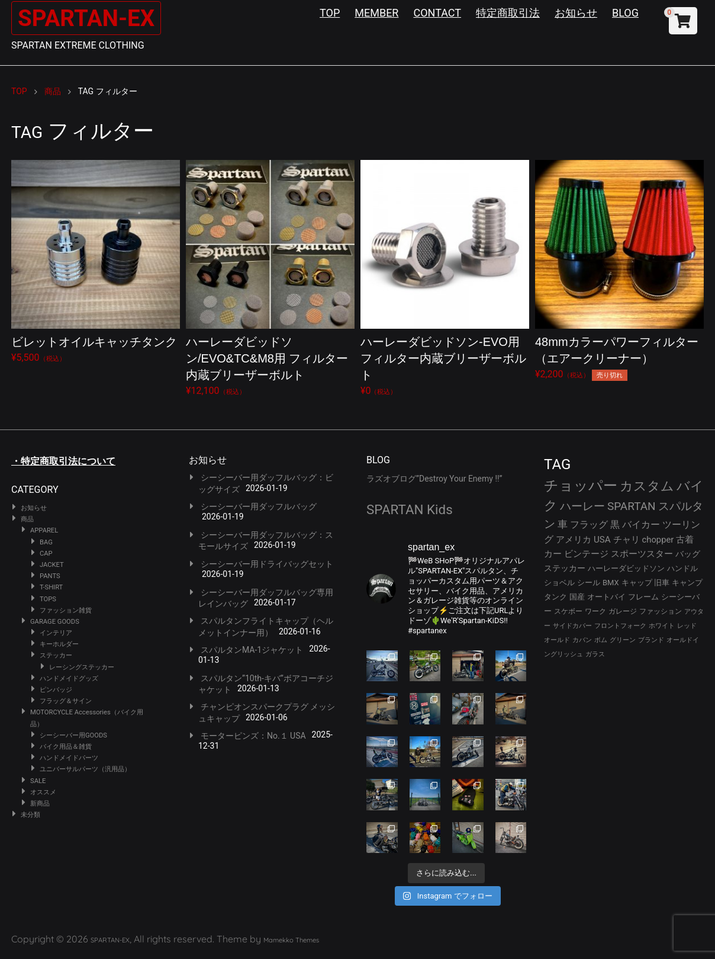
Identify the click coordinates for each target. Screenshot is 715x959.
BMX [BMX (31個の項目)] (611, 582)
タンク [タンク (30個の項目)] (555, 596)
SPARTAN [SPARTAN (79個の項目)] (631, 506)
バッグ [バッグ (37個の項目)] (687, 554)
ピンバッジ (56, 690)
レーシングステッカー (81, 667)
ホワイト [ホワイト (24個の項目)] (662, 626)
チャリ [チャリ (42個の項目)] (626, 539)
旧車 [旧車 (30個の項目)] (661, 582)
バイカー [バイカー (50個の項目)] (641, 524)
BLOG (625, 13)
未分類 (30, 815)
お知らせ (576, 13)
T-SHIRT (51, 587)
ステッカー (56, 655)
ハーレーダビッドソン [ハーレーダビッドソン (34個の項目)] (626, 568)
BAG (46, 542)
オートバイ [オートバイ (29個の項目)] (606, 596)
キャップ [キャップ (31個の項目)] (636, 582)
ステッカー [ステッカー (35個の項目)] (564, 568)
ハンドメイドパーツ (69, 758)
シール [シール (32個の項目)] (588, 582)
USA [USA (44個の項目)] (602, 539)
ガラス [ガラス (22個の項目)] (595, 654)
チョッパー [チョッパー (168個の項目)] (580, 485)
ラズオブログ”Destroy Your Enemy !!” (434, 478)
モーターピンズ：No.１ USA (253, 735)
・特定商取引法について (63, 461)
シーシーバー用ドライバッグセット (267, 564)
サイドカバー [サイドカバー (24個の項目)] (572, 626)
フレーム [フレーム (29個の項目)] (643, 596)
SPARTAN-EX (89, 18)
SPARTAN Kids (409, 509)
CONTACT (437, 13)
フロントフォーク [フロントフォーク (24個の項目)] (620, 626)
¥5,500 (95, 261)
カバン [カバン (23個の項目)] (582, 640)
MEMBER (376, 13)
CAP (46, 553)
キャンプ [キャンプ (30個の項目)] (687, 582)
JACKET (52, 565)
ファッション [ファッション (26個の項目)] (660, 611)
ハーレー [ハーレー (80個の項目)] (582, 506)
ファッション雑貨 (66, 610)
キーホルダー (59, 644)
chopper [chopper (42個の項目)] (658, 539)
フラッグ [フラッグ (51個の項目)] (589, 524)
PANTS (50, 576)
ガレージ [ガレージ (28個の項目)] (622, 611)
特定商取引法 (508, 13)
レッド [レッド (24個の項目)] (687, 626)
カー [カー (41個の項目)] (553, 554)
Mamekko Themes (291, 940)
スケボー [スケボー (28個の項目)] (568, 611)
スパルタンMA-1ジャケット (252, 650)
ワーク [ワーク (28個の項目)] (595, 611)
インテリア (56, 633)
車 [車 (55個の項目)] (563, 524)
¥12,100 (270, 278)
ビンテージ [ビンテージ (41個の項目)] (586, 554)
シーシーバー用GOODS (73, 735)
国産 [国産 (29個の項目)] (577, 596)
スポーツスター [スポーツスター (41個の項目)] (642, 554)
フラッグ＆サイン (66, 701)
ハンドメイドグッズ (69, 678)
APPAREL (44, 530)
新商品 (40, 803)
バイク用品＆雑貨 (66, 746)
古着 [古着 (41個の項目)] (685, 539)
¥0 (444, 278)
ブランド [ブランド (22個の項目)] (651, 640)
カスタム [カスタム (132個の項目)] (647, 485)
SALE (38, 781)
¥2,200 (619, 270)
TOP (330, 13)
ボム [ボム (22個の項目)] (600, 640)
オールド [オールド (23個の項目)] (557, 640)
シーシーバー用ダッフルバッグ (259, 506)
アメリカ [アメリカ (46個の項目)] (573, 539)
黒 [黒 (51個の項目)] (615, 524)
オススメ (43, 792)
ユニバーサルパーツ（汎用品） (85, 769)
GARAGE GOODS (54, 622)
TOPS (48, 599)
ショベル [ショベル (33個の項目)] (559, 582)
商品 (27, 519)
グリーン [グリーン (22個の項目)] (623, 640)
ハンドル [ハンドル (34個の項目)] (682, 568)
